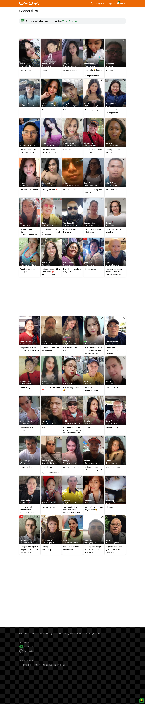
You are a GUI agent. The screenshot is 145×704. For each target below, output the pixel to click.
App (98, 633)
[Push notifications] (141, 700)
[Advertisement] (72, 31)
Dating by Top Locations (74, 633)
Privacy (49, 633)
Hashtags (90, 633)
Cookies (58, 633)
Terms (41, 633)
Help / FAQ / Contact (27, 633)
